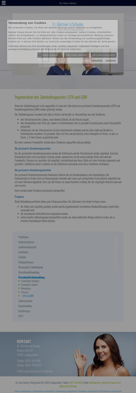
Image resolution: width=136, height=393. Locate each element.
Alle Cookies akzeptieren (103, 55)
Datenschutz (97, 60)
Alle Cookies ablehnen (76, 55)
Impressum (111, 60)
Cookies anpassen (49, 55)
